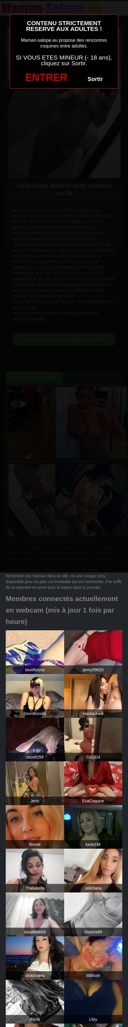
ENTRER (46, 77)
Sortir (95, 79)
